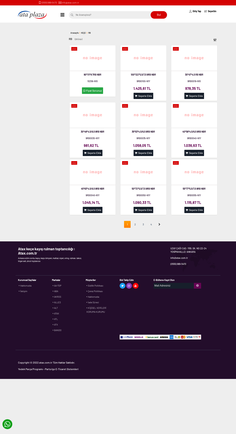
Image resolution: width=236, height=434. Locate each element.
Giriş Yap (195, 11)
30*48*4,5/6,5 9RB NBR (92, 131)
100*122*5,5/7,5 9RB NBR (143, 74)
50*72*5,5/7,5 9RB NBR (143, 188)
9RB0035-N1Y (143, 138)
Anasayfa (74, 33)
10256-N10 (92, 81)
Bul (159, 14)
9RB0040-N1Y (194, 138)
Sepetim (210, 11)
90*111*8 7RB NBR (92, 74)
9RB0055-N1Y (194, 195)
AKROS (57, 296)
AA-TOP (57, 285)
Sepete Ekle (143, 95)
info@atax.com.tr (70, 2)
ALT (56, 307)
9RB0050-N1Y (143, 195)
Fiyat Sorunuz (92, 90)
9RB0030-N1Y (92, 138)
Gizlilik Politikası (95, 285)
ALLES (57, 302)
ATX (56, 324)
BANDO (57, 330)
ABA (56, 291)
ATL (56, 319)
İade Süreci (93, 302)
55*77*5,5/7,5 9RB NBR (194, 188)
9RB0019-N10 (194, 81)
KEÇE (83, 33)
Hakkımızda (25, 285)
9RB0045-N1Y (92, 195)
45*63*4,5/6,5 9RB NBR (92, 188)
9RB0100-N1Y (143, 81)
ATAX (56, 313)
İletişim (23, 291)
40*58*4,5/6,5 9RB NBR (194, 131)
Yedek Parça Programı (30, 369)
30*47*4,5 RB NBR (194, 74)
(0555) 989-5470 (49, 2)
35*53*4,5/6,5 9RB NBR (143, 131)
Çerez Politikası (95, 291)
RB (89, 33)
